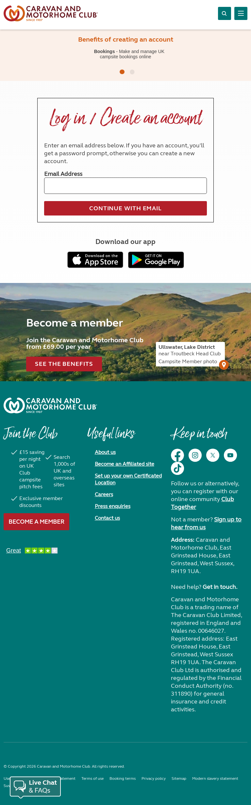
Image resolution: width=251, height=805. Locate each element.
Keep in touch (199, 437)
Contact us (107, 518)
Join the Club (30, 437)
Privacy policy (154, 778)
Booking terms (122, 778)
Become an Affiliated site (124, 464)
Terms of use (92, 778)
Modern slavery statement (215, 778)
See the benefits (64, 363)
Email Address (63, 174)
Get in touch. (220, 586)
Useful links (110, 437)
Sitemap (179, 778)
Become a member (36, 521)
